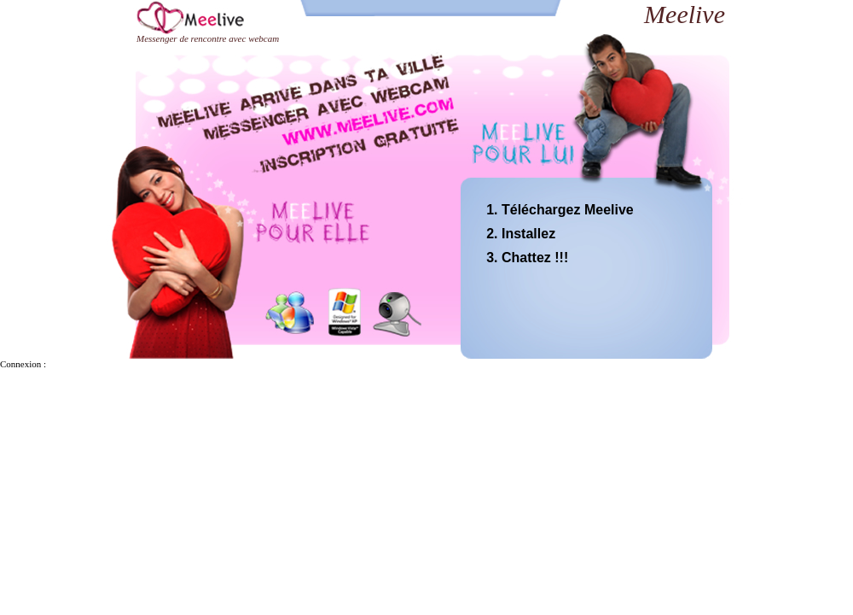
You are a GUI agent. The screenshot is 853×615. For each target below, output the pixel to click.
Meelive (684, 14)
